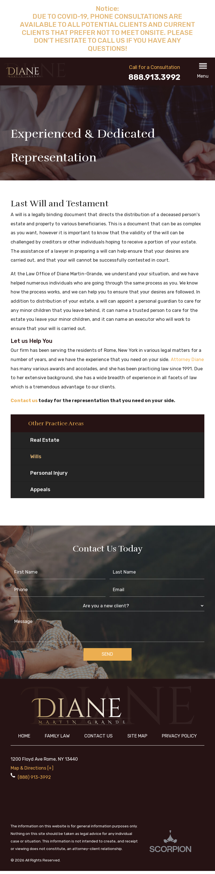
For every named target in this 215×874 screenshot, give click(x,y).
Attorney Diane (187, 359)
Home (24, 739)
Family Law (57, 739)
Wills (35, 460)
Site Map (137, 739)
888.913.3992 (154, 77)
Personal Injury (48, 476)
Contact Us (98, 739)
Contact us (24, 400)
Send (107, 657)
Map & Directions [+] (32, 771)
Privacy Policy (179, 739)
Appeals (40, 492)
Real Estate (44, 443)
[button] (203, 72)
